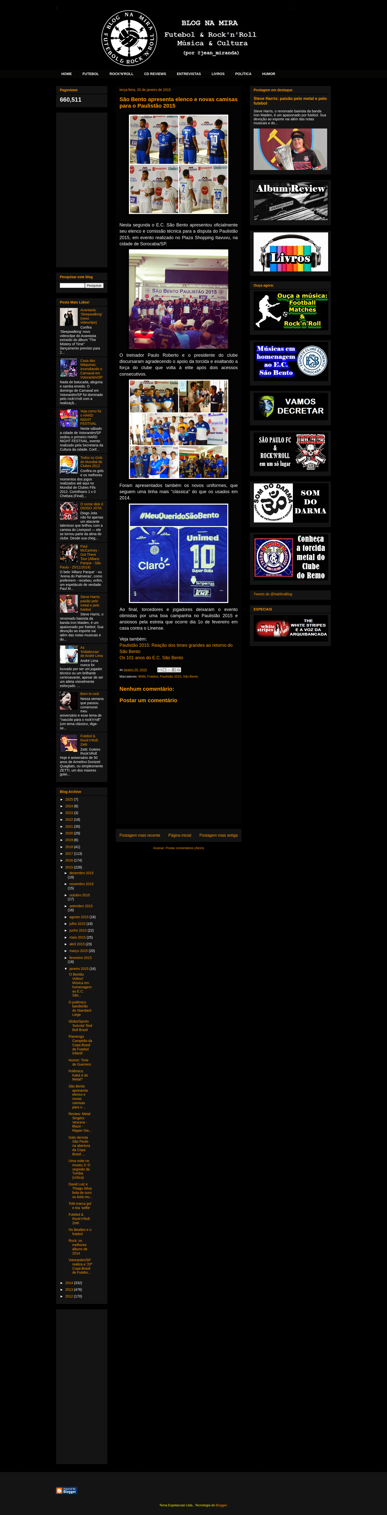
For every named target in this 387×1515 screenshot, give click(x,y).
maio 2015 (77, 937)
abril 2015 (77, 944)
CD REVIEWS (155, 74)
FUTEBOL (90, 74)
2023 (69, 813)
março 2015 (79, 951)
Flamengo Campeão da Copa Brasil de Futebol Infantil (80, 1045)
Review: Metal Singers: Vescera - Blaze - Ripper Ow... (80, 1122)
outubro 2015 (79, 895)
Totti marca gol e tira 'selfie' (80, 1206)
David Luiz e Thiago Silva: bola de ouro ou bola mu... (80, 1190)
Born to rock (89, 694)
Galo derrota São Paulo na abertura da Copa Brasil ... (79, 1145)
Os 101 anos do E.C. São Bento (151, 657)
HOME (66, 74)
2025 (69, 799)
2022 (69, 820)
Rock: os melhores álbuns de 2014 (78, 1247)
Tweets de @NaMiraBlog (273, 594)
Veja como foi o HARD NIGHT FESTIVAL (90, 417)
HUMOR (268, 74)
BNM (142, 676)
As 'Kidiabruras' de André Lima (91, 652)
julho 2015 (77, 924)
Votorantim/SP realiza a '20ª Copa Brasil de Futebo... (80, 1266)
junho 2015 (78, 930)
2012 (69, 1296)
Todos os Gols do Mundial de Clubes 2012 (91, 462)
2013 (69, 1290)
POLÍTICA (243, 74)
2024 (69, 806)
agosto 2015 (79, 917)
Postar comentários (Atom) (185, 848)
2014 (69, 1283)
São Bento (190, 676)
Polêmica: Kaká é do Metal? (78, 1075)
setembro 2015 (80, 906)
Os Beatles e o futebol (80, 1232)
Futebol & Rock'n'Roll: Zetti (89, 740)
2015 (69, 867)
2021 (69, 826)
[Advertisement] (82, 188)
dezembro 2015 (81, 873)
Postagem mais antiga (218, 835)
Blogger (221, 1505)
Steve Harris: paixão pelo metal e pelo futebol (90, 603)
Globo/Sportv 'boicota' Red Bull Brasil (80, 1025)
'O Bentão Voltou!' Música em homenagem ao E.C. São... (80, 984)
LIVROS (218, 74)
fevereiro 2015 (80, 958)
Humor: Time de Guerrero (80, 1062)
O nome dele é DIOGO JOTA (91, 506)
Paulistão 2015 (170, 676)
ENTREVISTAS (189, 74)
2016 (69, 860)
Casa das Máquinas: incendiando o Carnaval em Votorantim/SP (91, 369)
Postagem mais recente (139, 835)
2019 (69, 840)
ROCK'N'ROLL (121, 74)
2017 (69, 854)
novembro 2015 (81, 884)
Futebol (152, 676)
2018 (69, 847)
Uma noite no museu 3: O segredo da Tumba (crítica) (79, 1169)
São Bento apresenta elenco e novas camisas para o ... (78, 1096)
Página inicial (179, 835)
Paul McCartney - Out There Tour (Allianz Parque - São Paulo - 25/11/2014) (80, 556)
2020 (69, 833)
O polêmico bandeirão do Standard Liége (80, 1008)
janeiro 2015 (79, 969)
